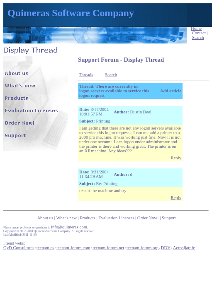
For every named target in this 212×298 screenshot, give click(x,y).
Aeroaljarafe (184, 247)
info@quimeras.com (69, 227)
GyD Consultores (18, 247)
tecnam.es (45, 247)
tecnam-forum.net (108, 247)
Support (169, 218)
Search (198, 37)
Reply (176, 158)
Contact (199, 33)
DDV (166, 247)
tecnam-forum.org (142, 247)
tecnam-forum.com (73, 247)
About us (45, 218)
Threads (86, 74)
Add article (170, 91)
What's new (66, 218)
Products (87, 218)
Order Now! (148, 218)
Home (196, 28)
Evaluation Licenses (116, 218)
